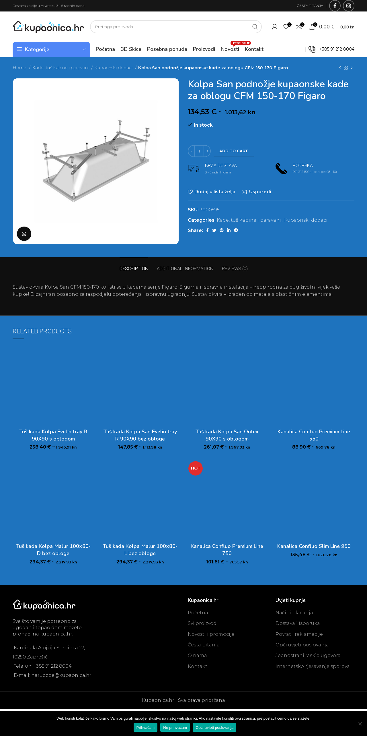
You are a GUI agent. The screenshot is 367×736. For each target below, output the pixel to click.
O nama (197, 655)
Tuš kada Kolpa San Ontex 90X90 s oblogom (227, 435)
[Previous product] (340, 68)
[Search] (176, 26)
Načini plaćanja (294, 612)
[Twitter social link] (214, 230)
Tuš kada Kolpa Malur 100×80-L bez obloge (140, 550)
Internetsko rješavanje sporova (313, 666)
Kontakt (197, 666)
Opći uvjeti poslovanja (302, 645)
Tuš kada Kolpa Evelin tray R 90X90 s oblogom (53, 435)
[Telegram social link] (236, 230)
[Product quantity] (199, 151)
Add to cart (233, 150)
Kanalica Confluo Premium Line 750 (227, 550)
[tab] (134, 266)
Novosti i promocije (211, 634)
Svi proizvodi (203, 623)
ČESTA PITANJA (310, 5)
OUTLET (292, 49)
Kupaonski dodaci (114, 67)
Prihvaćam (145, 727)
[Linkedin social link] (228, 230)
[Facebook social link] (335, 5)
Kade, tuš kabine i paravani (61, 67)
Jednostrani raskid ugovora (308, 655)
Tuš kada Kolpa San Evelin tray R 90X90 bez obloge (140, 435)
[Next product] (351, 68)
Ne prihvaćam (175, 727)
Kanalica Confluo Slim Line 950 (314, 546)
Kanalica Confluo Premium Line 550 (314, 435)
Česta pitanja (204, 645)
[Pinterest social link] (221, 230)
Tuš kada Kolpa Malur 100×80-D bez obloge (53, 550)
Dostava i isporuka (298, 623)
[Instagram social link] (348, 5)
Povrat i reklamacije (299, 634)
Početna (198, 612)
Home (20, 67)
